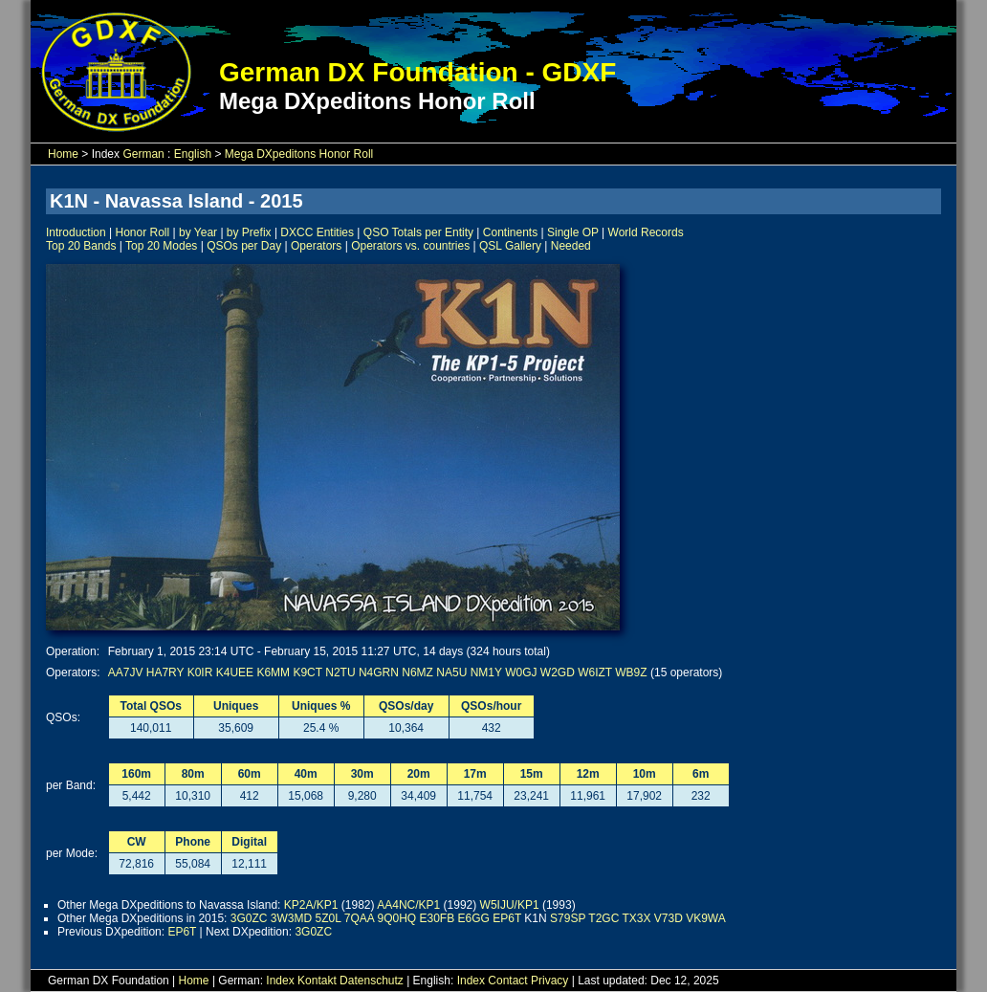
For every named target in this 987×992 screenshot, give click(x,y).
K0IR (200, 672)
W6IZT (595, 672)
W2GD (557, 672)
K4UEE (234, 672)
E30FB (436, 918)
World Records (646, 232)
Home (63, 154)
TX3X (636, 918)
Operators (316, 246)
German (143, 154)
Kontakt (317, 980)
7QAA (359, 918)
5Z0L (328, 918)
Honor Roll (143, 232)
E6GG (474, 918)
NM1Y (486, 672)
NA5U (451, 672)
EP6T (507, 918)
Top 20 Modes (161, 246)
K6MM (273, 672)
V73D (668, 918)
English (192, 154)
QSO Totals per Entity (418, 232)
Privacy (549, 980)
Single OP (573, 232)
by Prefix (249, 232)
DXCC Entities (317, 232)
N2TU (340, 672)
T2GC (603, 918)
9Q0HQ (396, 918)
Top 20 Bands (81, 246)
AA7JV (125, 672)
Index (280, 980)
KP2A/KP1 (311, 905)
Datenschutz (372, 980)
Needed (571, 246)
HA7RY (165, 672)
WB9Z (631, 672)
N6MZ (417, 672)
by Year (198, 232)
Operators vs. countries (410, 246)
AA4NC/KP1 (408, 905)
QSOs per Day (244, 246)
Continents (510, 232)
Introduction (76, 232)
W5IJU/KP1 (509, 905)
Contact (507, 980)
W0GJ (521, 672)
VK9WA (706, 918)
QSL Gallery (510, 246)
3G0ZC (249, 918)
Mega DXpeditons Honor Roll (299, 154)
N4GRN (379, 672)
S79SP (567, 918)
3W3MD (291, 918)
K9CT (307, 672)
